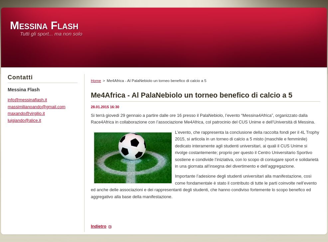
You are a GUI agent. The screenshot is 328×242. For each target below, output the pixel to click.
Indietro (98, 226)
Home (96, 81)
